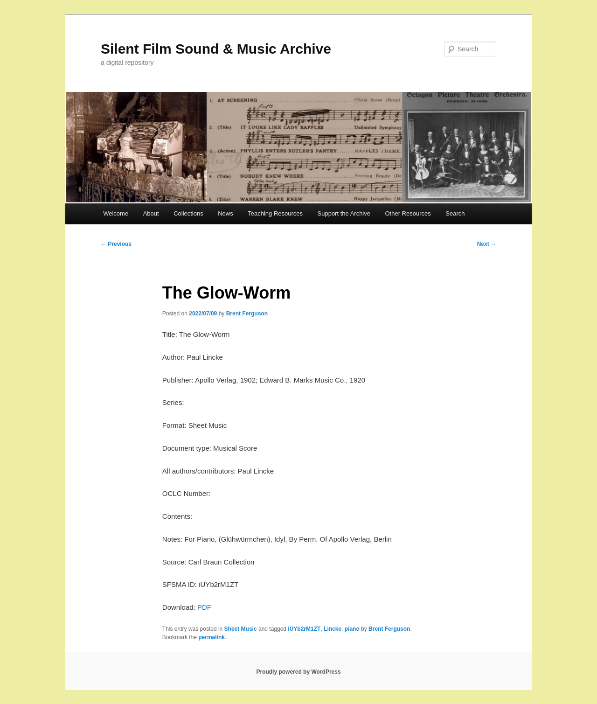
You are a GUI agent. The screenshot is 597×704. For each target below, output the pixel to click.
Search (455, 213)
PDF (204, 607)
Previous (116, 244)
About (151, 213)
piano (352, 629)
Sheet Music (240, 629)
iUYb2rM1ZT (304, 629)
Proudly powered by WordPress (298, 672)
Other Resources (408, 213)
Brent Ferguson (247, 313)
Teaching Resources (275, 213)
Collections (188, 213)
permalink (211, 637)
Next (486, 244)
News (225, 213)
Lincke (332, 629)
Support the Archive (344, 213)
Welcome (115, 213)
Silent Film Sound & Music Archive (216, 48)
